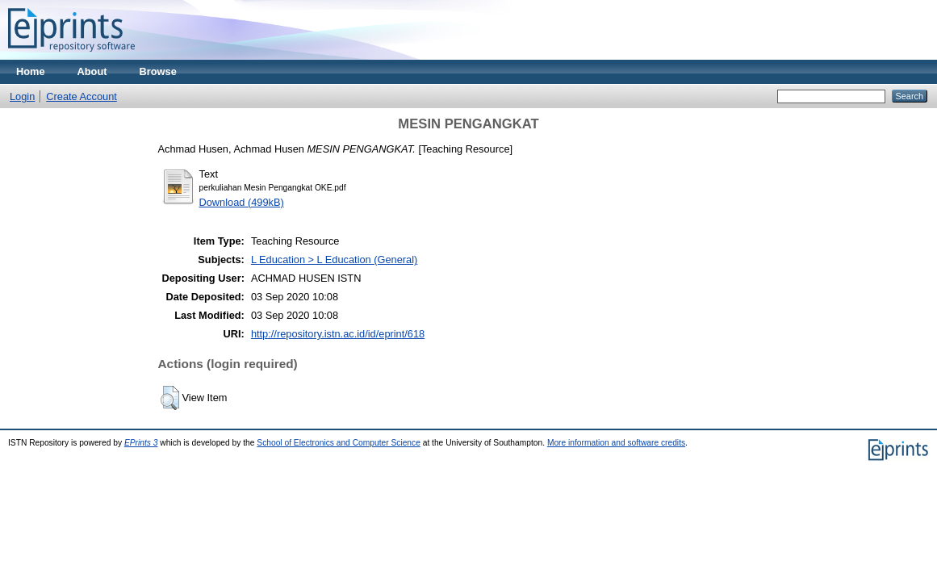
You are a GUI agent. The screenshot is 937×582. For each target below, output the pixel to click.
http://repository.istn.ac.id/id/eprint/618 (338, 334)
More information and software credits (616, 442)
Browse (158, 71)
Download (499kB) (241, 202)
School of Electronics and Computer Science (338, 442)
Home (30, 71)
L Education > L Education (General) (334, 259)
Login (22, 96)
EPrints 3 (141, 442)
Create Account (81, 96)
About (92, 71)
